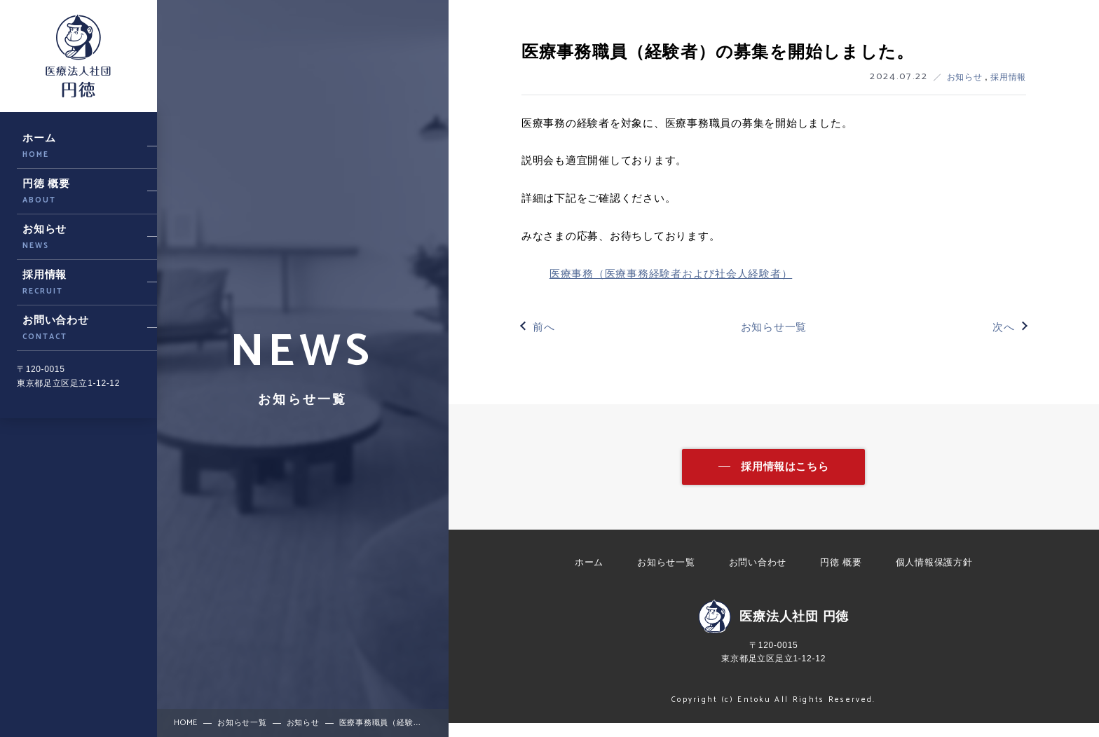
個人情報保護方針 (934, 576)
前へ (544, 327)
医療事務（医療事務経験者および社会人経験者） (671, 274)
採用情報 (1007, 77)
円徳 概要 (840, 576)
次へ (1003, 327)
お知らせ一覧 (774, 327)
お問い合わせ (758, 576)
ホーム (589, 576)
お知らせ (966, 77)
